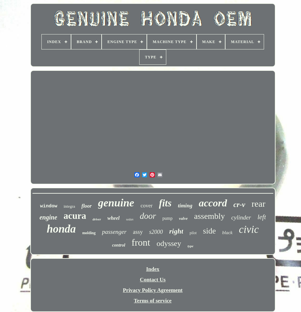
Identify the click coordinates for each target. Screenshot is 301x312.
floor (87, 206)
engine (48, 217)
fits (165, 203)
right (176, 231)
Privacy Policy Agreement (153, 290)
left (261, 217)
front (141, 242)
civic (249, 229)
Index (153, 269)
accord (213, 203)
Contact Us (153, 280)
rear (259, 204)
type (190, 246)
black (227, 232)
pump (167, 218)
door (148, 216)
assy (138, 232)
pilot (193, 233)
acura (75, 216)
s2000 (156, 232)
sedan (129, 219)
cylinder (241, 217)
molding (89, 233)
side (209, 231)
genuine (116, 203)
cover (146, 206)
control (118, 245)
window (48, 206)
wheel (113, 218)
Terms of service (152, 301)
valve (183, 218)
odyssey (168, 243)
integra (69, 206)
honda (61, 229)
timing (185, 206)
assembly (209, 216)
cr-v (239, 205)
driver (96, 219)
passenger (114, 231)
